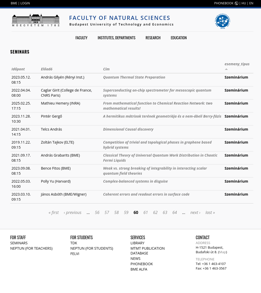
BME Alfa (138, 269)
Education (179, 37)
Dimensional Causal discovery (128, 129)
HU (244, 3)
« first (54, 212)
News (135, 258)
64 (174, 212)
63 (165, 212)
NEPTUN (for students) (91, 248)
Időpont (18, 69)
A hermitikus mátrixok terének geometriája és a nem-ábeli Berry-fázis (162, 116)
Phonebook (141, 263)
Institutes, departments (116, 37)
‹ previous (72, 212)
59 (126, 212)
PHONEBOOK (223, 3)
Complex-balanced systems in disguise (135, 181)
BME (14, 3)
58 (116, 212)
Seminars (19, 242)
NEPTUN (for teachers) (31, 248)
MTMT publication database (147, 251)
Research (153, 37)
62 (155, 212)
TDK (73, 242)
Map (222, 252)
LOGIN (25, 3)
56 (97, 212)
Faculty (81, 37)
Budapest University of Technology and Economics (121, 24)
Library (137, 242)
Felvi (74, 253)
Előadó (46, 69)
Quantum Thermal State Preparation (134, 77)
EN (251, 3)
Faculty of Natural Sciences (119, 17)
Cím (106, 69)
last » (210, 212)
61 (145, 212)
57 (107, 212)
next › (195, 212)
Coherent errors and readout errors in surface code (146, 194)
